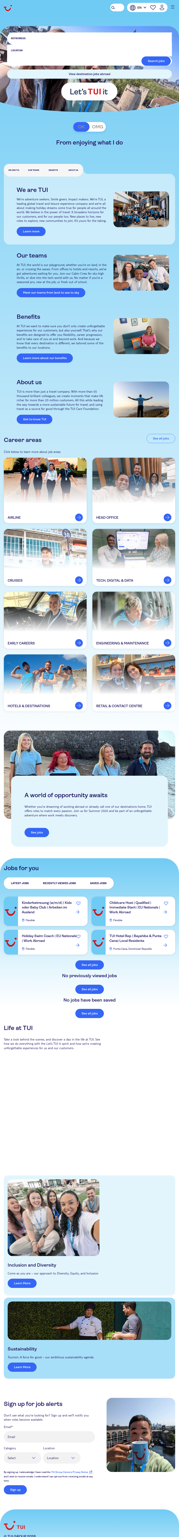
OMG (97, 127)
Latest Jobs (20, 883)
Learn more (31, 231)
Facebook (6, 1530)
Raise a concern (38, 1518)
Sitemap (128, 1514)
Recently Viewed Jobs (59, 883)
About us (73, 170)
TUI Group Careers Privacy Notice (72, 1437)
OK (81, 127)
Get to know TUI (34, 419)
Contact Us (12, 1518)
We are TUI (13, 170)
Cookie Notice (69, 1514)
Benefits (53, 170)
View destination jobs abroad (89, 74)
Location (49, 1413)
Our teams (33, 170)
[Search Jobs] (117, 7)
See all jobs (90, 965)
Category (10, 1413)
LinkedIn (16, 1530)
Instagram (27, 1530)
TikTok (37, 1530)
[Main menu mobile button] (171, 7)
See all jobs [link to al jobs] (161, 438)
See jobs (37, 832)
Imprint (145, 1514)
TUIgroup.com (15, 1514)
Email (7, 1392)
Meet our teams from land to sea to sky (51, 292)
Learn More (105, 1228)
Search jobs (156, 61)
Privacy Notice (42, 1514)
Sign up (15, 1455)
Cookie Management (101, 1514)
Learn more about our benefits (45, 358)
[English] (138, 8)
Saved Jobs (98, 883)
